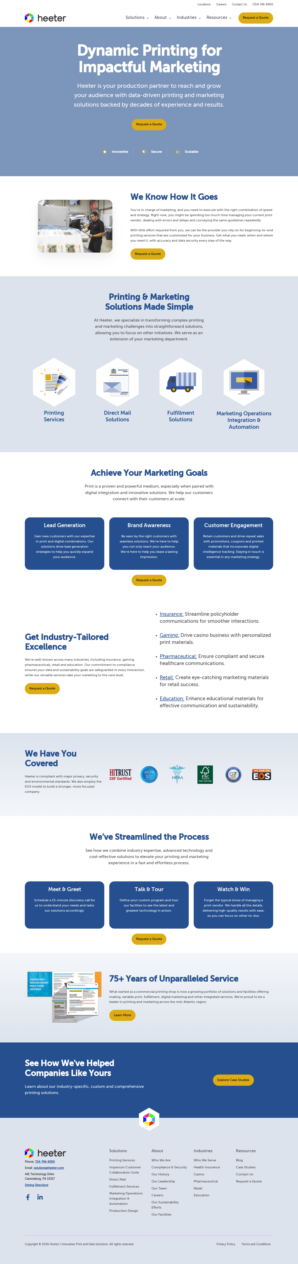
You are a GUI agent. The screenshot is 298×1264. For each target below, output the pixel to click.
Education (201, 1195)
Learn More (122, 1015)
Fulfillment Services (124, 1186)
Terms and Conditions (256, 1244)
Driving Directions (36, 1185)
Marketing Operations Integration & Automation (126, 1199)
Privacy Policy (225, 1244)
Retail (198, 1188)
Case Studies (246, 1167)
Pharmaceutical (206, 1181)
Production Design (123, 1211)
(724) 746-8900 (262, 4)
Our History (160, 1174)
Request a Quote (256, 17)
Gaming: (169, 635)
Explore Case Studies (233, 1080)
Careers (221, 4)
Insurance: (172, 614)
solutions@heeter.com (49, 1168)
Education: (172, 698)
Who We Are (161, 1160)
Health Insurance (207, 1167)
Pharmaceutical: (178, 656)
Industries (187, 18)
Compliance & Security (169, 1167)
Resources (217, 18)
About (160, 18)
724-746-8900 (45, 1161)
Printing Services (122, 1160)
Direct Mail (117, 1179)
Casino (199, 1174)
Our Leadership (163, 1181)
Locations (204, 4)
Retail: (167, 677)
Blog (239, 1160)
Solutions (135, 18)
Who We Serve (205, 1160)
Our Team (159, 1188)
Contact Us (239, 4)
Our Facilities (161, 1214)
